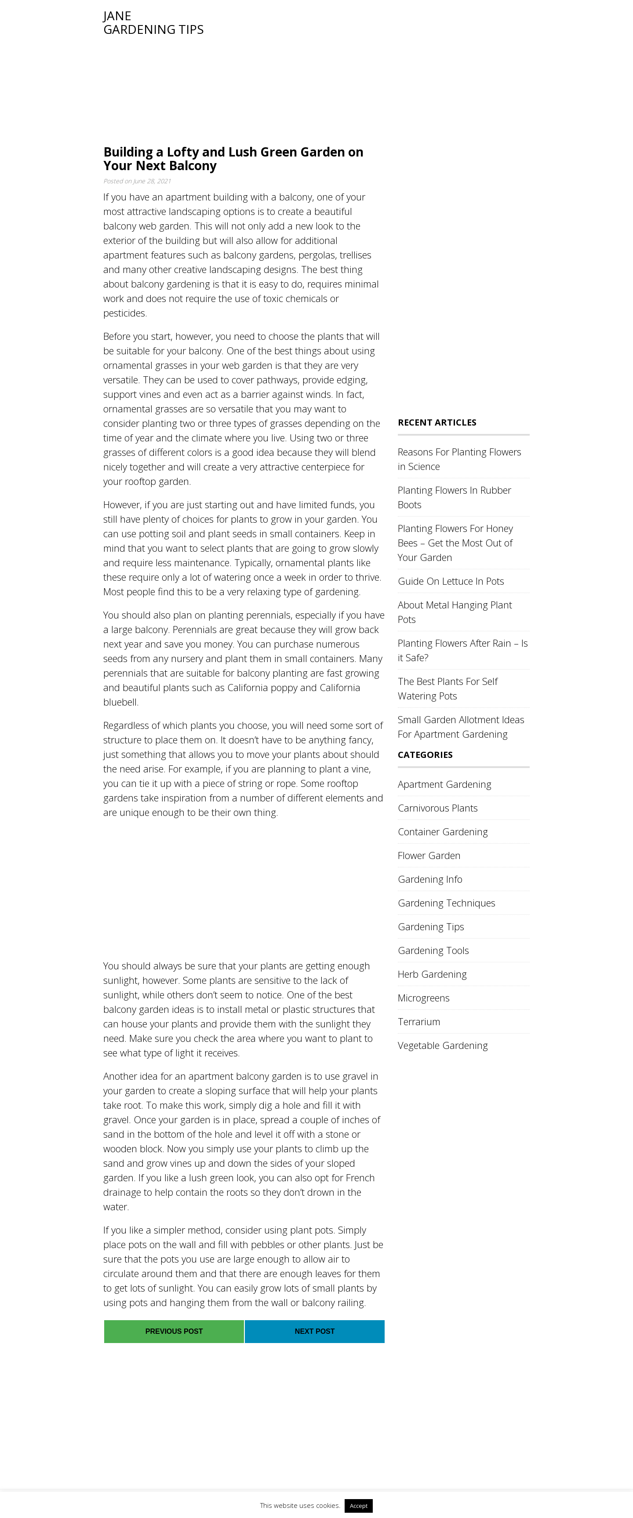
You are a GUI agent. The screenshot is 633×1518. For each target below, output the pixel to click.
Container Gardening (443, 831)
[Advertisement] (367, 70)
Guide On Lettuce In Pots (451, 580)
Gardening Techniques (446, 902)
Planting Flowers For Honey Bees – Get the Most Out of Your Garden (455, 542)
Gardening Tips (431, 926)
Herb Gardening (432, 973)
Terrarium (419, 1021)
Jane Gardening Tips (153, 22)
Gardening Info (430, 878)
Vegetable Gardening (443, 1045)
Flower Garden (429, 855)
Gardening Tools (433, 950)
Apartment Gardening (444, 783)
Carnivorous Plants (438, 807)
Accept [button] (358, 1506)
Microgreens (424, 997)
